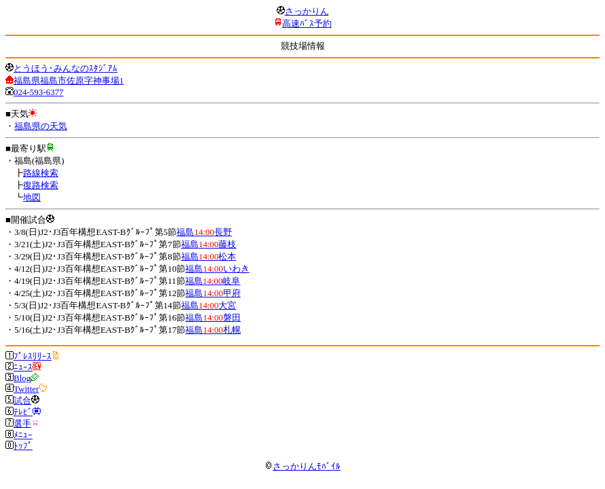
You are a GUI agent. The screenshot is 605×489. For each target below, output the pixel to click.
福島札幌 (213, 330)
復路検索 (40, 185)
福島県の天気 (40, 126)
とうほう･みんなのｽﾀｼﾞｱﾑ (65, 68)
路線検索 (40, 173)
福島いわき (217, 269)
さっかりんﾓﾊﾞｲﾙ (302, 466)
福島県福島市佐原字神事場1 (69, 80)
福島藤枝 (209, 244)
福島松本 (209, 256)
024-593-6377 (39, 92)
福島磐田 (213, 317)
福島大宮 (209, 305)
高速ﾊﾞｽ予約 (307, 23)
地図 (32, 197)
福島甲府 (213, 293)
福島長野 (204, 232)
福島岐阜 (213, 281)
